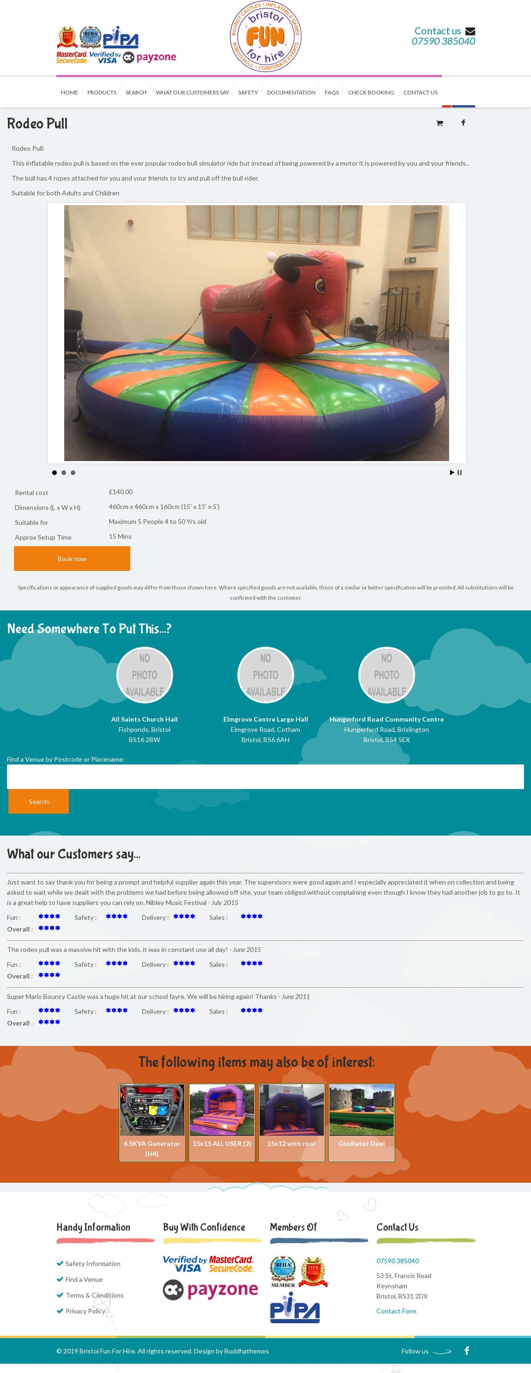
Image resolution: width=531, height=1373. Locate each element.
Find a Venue (84, 1279)
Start (452, 472)
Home (69, 92)
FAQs (332, 92)
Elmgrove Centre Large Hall (265, 719)
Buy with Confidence (204, 1227)
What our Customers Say (192, 92)
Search (136, 92)
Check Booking (371, 92)
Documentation (291, 92)
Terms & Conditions (95, 1295)
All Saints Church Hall (144, 719)
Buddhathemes (246, 1351)
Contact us (445, 30)
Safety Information (93, 1263)
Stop (459, 472)
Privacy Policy (85, 1311)
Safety (248, 92)
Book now (72, 559)
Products (101, 92)
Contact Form (396, 1311)
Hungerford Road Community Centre (386, 719)
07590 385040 (443, 41)
